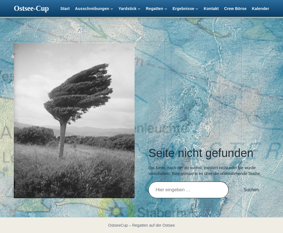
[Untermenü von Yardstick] (139, 8)
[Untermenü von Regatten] (165, 8)
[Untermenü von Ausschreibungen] (111, 8)
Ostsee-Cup (31, 8)
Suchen (251, 189)
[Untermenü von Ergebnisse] (196, 8)
